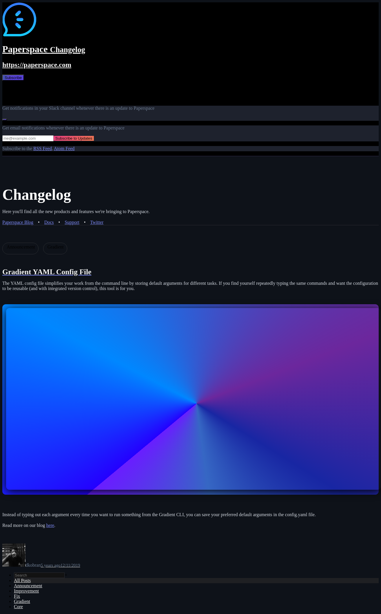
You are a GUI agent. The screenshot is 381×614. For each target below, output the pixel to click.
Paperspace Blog (17, 222)
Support (72, 222)
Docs (49, 222)
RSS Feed (42, 148)
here (50, 525)
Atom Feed (64, 148)
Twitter (96, 222)
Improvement (26, 590)
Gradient (22, 601)
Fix (17, 596)
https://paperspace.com (36, 65)
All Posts (22, 580)
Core (18, 606)
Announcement (28, 585)
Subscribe (13, 77)
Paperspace (43, 49)
